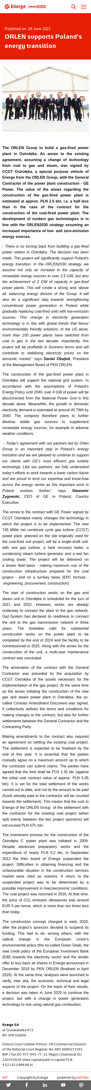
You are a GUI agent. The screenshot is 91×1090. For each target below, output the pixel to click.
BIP (5, 1077)
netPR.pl (82, 1077)
